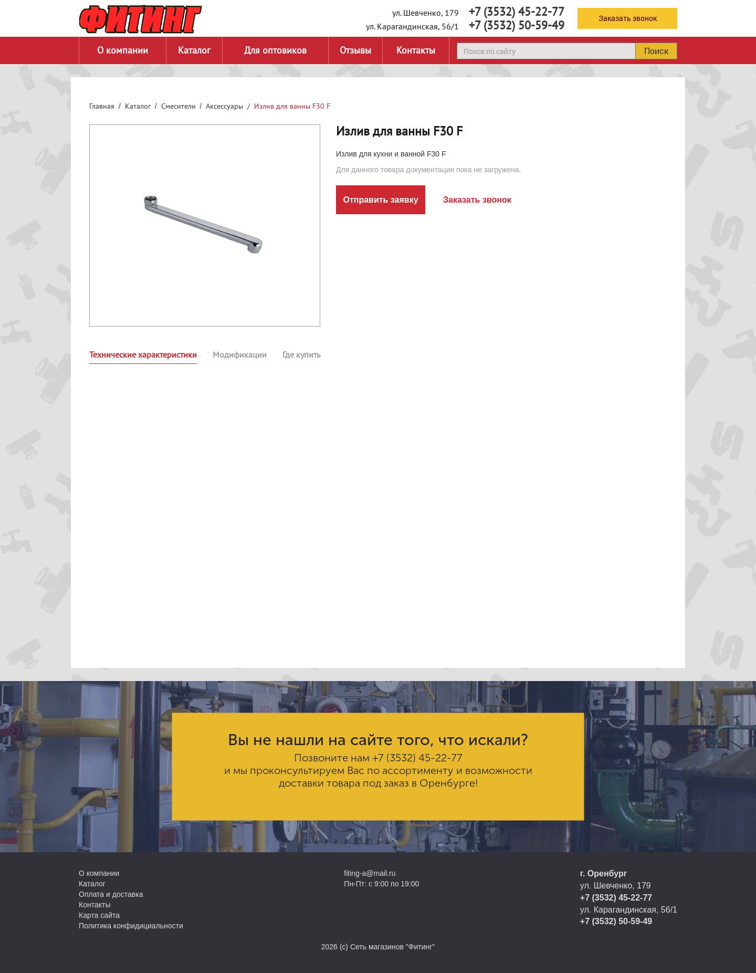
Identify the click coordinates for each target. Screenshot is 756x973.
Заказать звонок (627, 18)
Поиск (656, 50)
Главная (101, 106)
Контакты (415, 50)
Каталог (194, 50)
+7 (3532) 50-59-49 (516, 25)
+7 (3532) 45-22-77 (516, 11)
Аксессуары (224, 106)
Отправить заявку (380, 199)
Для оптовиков (275, 50)
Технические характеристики (143, 354)
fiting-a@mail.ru (369, 873)
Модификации (240, 354)
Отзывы (355, 50)
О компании (122, 50)
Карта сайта (99, 915)
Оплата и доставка (111, 894)
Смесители (178, 106)
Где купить (301, 354)
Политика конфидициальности (131, 926)
